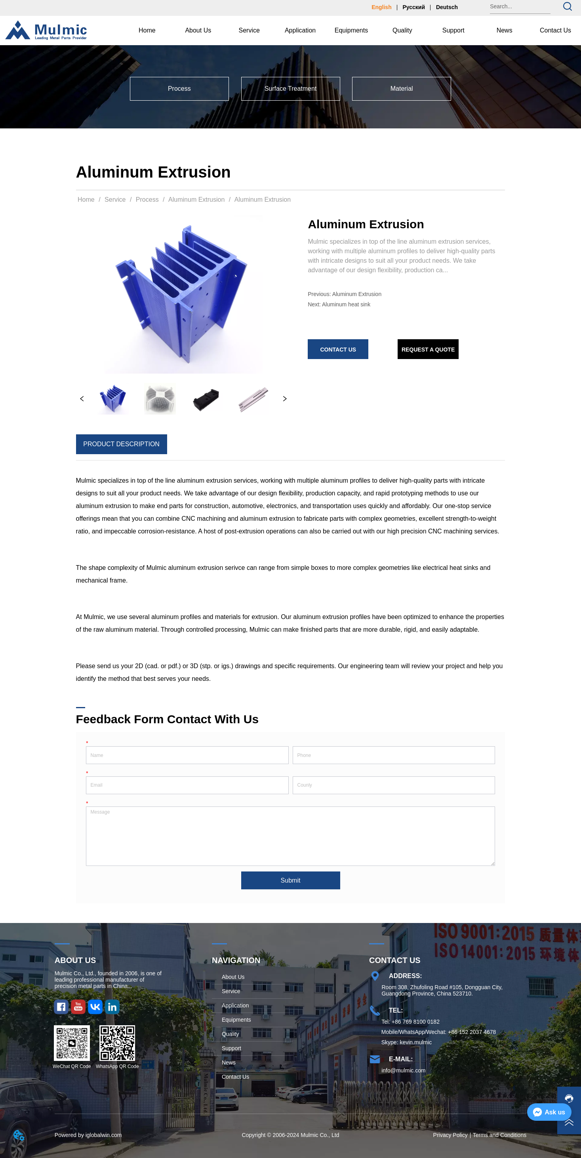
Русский (414, 7)
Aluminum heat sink (346, 304)
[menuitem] (198, 30)
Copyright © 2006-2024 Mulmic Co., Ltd (290, 1135)
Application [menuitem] (300, 30)
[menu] (351, 30)
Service (115, 199)
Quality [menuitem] (402, 30)
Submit (291, 880)
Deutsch (447, 7)
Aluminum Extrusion (197, 199)
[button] (198, 30)
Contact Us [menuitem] (555, 30)
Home (86, 199)
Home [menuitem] (147, 30)
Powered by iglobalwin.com (88, 1135)
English (381, 7)
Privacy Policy (450, 1135)
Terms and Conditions (499, 1135)
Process (147, 199)
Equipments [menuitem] (351, 30)
